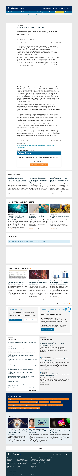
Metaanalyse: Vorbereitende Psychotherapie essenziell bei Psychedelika (38, 180)
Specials (37, 12)
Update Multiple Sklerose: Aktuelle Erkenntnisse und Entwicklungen (16, 217)
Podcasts (31, 12)
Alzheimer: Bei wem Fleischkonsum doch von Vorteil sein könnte (22, 353)
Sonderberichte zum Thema (19, 268)
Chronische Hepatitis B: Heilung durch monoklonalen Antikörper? (17, 432)
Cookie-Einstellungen (21, 463)
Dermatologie (50, 399)
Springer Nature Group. (36, 474)
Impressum (19, 465)
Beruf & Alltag (41, 399)
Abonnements (34, 463)
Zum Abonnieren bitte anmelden (39, 165)
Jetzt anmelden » (15, 320)
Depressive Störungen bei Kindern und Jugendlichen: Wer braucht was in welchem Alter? (17, 180)
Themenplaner (34, 461)
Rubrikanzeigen (34, 462)
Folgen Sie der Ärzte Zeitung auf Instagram (60, 432)
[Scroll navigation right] (70, 12)
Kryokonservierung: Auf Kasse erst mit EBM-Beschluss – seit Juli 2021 (22, 360)
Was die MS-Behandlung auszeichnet (36, 217)
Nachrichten (11, 12)
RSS (32, 468)
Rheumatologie (22, 408)
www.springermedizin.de (45, 459)
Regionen (51, 12)
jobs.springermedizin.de (45, 462)
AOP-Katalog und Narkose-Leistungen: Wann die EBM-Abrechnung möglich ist (20, 385)
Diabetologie (59, 399)
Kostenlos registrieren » (31, 320)
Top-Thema (33, 399)
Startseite (9, 459)
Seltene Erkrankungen (33, 408)
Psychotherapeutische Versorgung (25, 146)
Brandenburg (38, 146)
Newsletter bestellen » (47, 329)
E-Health (66, 399)
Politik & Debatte (59, 12)
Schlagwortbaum (20, 459)
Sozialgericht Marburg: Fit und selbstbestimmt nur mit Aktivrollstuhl (20, 373)
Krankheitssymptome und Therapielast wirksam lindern (16, 283)
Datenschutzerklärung (22, 462)
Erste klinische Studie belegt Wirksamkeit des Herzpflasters (21, 363)
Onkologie (25, 405)
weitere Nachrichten (33, 390)
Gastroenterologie (25, 402)
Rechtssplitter (12, 408)
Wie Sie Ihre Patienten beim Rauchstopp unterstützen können (22, 388)
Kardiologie (34, 402)
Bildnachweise (20, 468)
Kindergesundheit (43, 402)
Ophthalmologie (34, 405)
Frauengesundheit (13, 402)
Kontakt (18, 466)
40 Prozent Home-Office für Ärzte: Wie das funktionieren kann (22, 342)
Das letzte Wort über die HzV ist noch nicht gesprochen (20, 370)
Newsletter (33, 466)
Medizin (18, 12)
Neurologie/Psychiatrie (48, 146)
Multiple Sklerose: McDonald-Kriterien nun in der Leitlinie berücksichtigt (21, 356)
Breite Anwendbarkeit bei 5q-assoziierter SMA (38, 283)
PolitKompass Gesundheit (55, 405)
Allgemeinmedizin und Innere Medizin (18, 399)
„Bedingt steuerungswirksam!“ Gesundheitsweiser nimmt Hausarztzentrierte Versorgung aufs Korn (21, 377)
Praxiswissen (24, 12)
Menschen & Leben (55, 402)
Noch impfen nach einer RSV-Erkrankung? (38, 432)
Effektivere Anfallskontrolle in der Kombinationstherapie (59, 283)
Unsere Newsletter (15, 396)
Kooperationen (44, 12)
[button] (68, 8)
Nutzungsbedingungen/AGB (23, 461)
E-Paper (32, 465)
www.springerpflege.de (44, 461)
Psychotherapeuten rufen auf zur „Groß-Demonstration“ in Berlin (59, 180)
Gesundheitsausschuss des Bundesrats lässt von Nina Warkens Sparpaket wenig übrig (22, 381)
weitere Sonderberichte (63, 303)
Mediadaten (33, 459)
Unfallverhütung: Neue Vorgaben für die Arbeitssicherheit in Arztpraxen (21, 346)
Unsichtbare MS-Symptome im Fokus (59, 217)
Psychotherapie (21, 147)
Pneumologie (43, 405)
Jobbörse (9, 468)
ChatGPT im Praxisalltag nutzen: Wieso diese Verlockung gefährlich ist (20, 349)
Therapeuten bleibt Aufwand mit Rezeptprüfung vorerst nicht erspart (22, 366)
